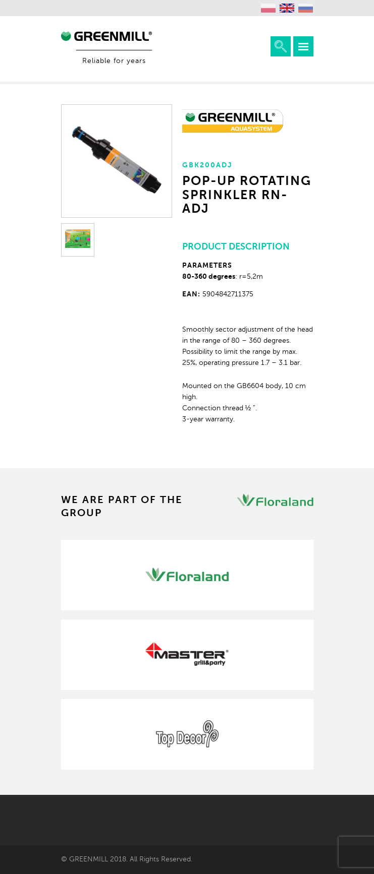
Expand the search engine (281, 46)
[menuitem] (268, 8)
